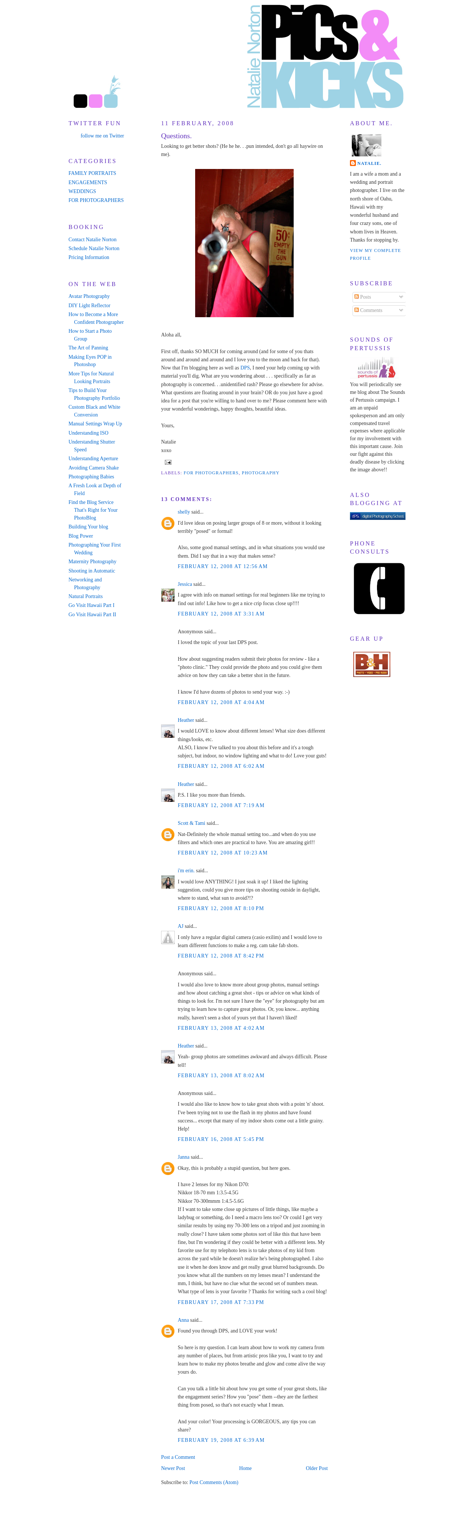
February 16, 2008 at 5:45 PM (221, 1139)
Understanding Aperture (93, 458)
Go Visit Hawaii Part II (92, 614)
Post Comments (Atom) (213, 1482)
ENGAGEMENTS (88, 182)
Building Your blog (88, 527)
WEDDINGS (82, 191)
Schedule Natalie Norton (94, 248)
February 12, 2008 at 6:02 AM (221, 766)
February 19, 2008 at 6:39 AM (221, 1440)
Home (245, 1468)
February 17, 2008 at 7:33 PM (221, 1302)
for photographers (211, 472)
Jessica (185, 584)
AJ (180, 926)
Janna (184, 1157)
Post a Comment (178, 1457)
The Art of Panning (88, 348)
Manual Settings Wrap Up (95, 424)
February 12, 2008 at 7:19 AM (221, 805)
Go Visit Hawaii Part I (91, 605)
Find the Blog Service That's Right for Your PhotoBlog (93, 510)
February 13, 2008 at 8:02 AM (221, 1075)
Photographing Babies (91, 476)
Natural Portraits (86, 596)
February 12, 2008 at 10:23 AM (223, 853)
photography (261, 472)
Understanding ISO (89, 433)
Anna (183, 1320)
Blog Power (81, 536)
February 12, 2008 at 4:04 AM (221, 702)
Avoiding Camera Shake (94, 468)
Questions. (176, 136)
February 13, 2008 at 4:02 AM (221, 1028)
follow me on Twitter (102, 136)
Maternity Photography (92, 561)
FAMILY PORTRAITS (92, 173)
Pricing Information (89, 257)
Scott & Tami (191, 823)
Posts (362, 297)
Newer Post (173, 1468)
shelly (184, 512)
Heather (186, 720)
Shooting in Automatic (92, 571)
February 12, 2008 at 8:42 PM (221, 956)
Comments (368, 310)
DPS (245, 368)
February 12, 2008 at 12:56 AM (223, 566)
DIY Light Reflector (89, 305)
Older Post (317, 1468)
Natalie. (369, 163)
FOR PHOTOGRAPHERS (96, 200)
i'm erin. (186, 870)
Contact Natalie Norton (93, 239)
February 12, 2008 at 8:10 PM (221, 908)
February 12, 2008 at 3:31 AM (221, 614)
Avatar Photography (89, 296)
